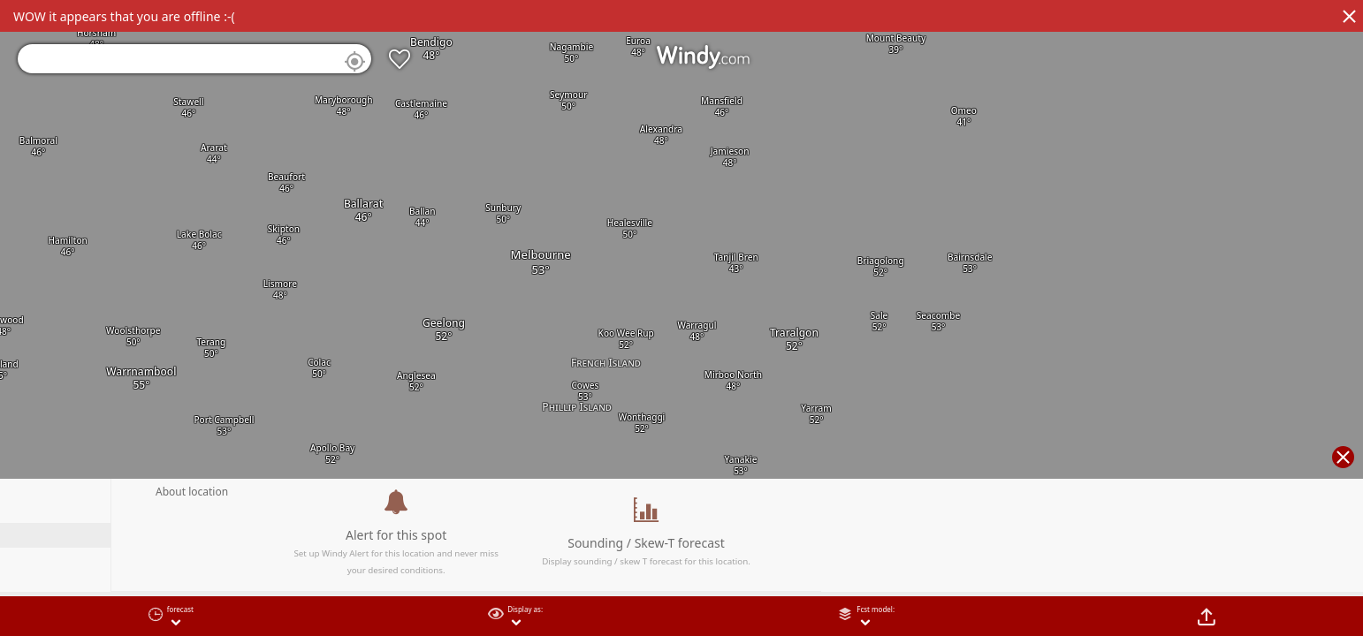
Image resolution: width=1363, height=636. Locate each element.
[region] (681, 318)
